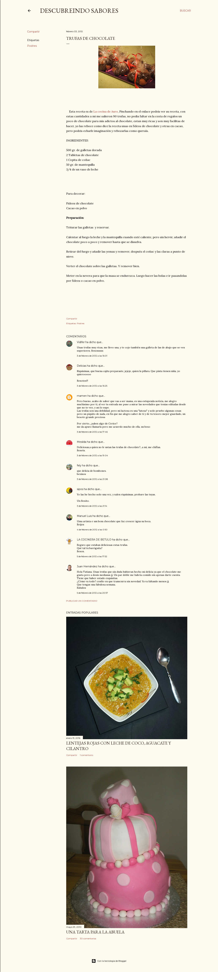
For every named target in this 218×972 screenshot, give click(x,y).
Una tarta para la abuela (95, 932)
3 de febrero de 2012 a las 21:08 (92, 479)
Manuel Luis (84, 516)
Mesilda (81, 441)
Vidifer (81, 342)
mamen (82, 395)
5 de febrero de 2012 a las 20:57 (92, 592)
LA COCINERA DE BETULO (94, 539)
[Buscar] (185, 10)
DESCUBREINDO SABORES (79, 10)
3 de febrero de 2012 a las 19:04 (92, 455)
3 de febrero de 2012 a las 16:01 (92, 355)
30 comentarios (88, 938)
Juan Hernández (87, 566)
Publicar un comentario (81, 600)
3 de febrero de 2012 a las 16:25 (92, 385)
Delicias (81, 365)
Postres (32, 45)
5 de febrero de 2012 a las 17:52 (92, 556)
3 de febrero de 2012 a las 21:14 (92, 506)
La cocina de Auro (105, 111)
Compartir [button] (33, 31)
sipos (80, 489)
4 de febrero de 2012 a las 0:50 (92, 529)
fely (79, 465)
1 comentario (86, 755)
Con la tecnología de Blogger (109, 961)
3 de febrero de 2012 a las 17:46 (92, 431)
